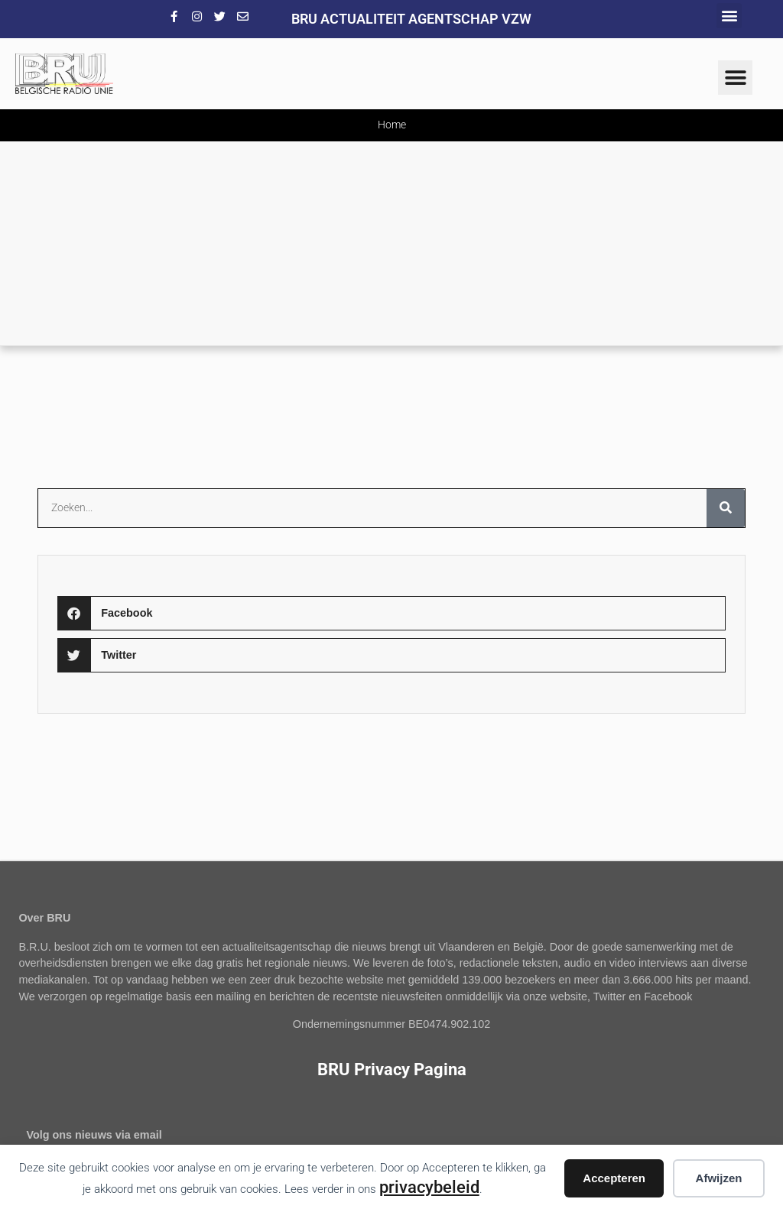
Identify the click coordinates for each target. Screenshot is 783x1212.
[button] (729, 15)
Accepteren (614, 1177)
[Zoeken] (726, 508)
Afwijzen (719, 1177)
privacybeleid (429, 1187)
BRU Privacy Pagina (391, 1069)
